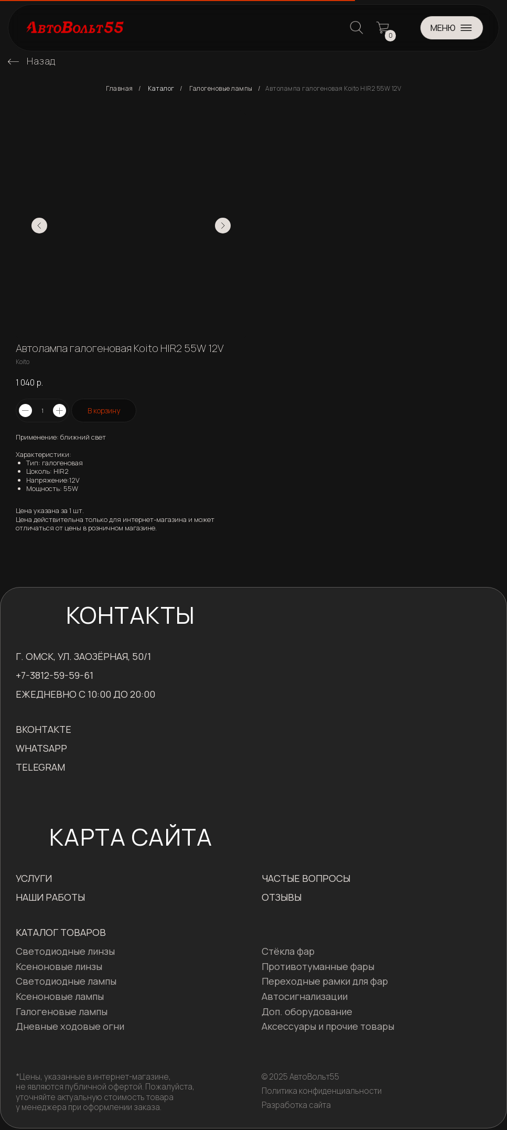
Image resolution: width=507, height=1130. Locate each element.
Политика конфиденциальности (322, 1090)
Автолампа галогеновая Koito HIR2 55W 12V (333, 88)
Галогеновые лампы (221, 88)
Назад (41, 61)
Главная (119, 88)
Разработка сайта (296, 1105)
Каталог (161, 88)
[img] (13, 61)
